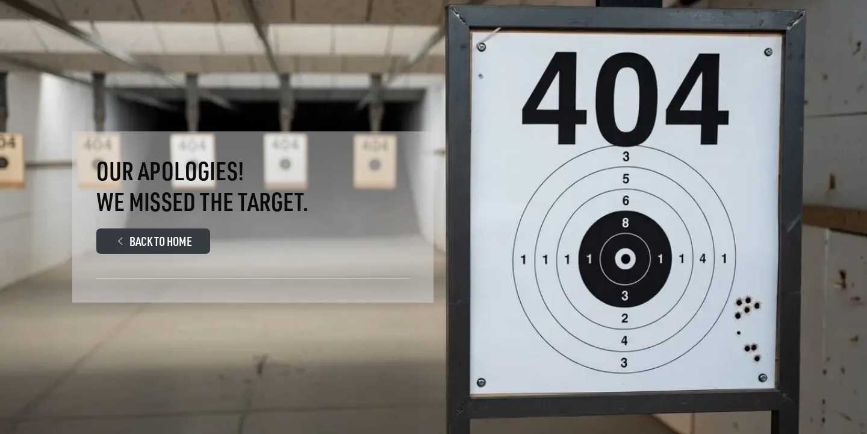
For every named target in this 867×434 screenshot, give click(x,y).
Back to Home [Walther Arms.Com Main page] (153, 241)
